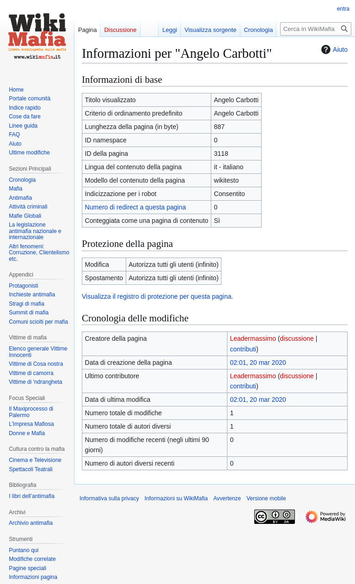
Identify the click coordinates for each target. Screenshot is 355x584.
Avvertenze (227, 498)
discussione (297, 338)
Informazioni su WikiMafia (176, 498)
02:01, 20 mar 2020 (258, 362)
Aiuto (333, 49)
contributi (243, 349)
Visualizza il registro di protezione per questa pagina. (157, 296)
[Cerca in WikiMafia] (315, 29)
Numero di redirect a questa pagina (135, 207)
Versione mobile (266, 498)
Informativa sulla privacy (109, 498)
